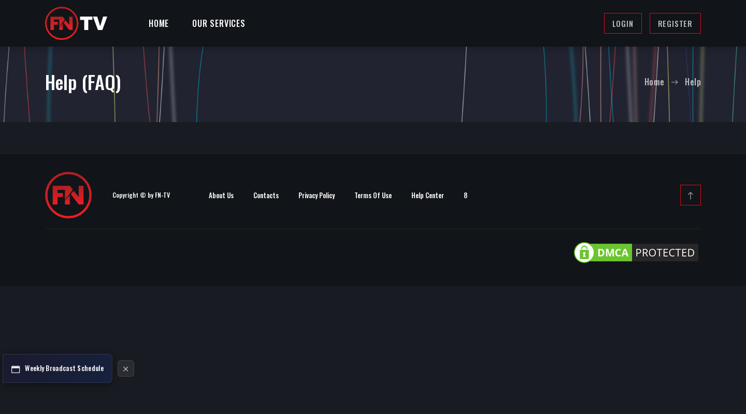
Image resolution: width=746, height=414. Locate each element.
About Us (221, 195)
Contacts (266, 195)
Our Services (219, 23)
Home (159, 23)
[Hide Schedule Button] (126, 368)
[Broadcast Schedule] (57, 368)
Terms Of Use (373, 195)
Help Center (427, 195)
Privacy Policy (316, 195)
